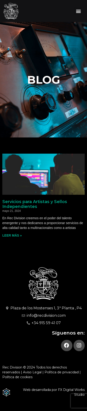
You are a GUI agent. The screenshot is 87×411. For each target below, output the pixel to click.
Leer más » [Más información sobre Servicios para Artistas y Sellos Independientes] (12, 235)
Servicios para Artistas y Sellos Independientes (34, 204)
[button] (78, 11)
